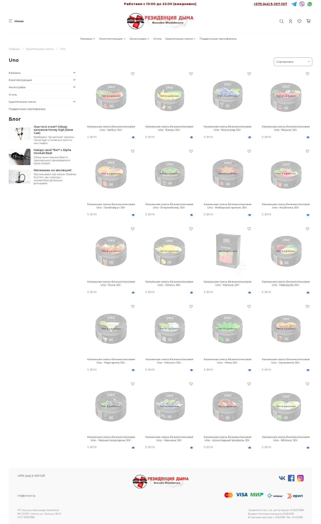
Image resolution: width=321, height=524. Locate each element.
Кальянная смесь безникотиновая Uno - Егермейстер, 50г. (169, 206)
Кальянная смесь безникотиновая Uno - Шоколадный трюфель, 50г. (227, 438)
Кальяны (88, 38)
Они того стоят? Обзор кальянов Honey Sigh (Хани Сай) (53, 130)
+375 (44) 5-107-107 (270, 4)
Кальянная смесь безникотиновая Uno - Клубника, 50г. (286, 206)
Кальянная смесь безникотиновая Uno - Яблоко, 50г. (286, 438)
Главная (14, 48)
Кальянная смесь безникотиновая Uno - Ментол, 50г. (169, 361)
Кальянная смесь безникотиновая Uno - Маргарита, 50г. (111, 361)
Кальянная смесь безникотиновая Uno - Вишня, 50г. (286, 128)
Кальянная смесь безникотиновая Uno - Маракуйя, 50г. (286, 283)
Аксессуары (140, 38)
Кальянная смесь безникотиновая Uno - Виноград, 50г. (227, 128)
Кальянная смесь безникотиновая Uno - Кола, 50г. (111, 283)
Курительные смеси (180, 38)
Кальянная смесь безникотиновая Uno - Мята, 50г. (227, 361)
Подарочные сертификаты (218, 38)
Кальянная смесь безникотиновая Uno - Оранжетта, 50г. (286, 361)
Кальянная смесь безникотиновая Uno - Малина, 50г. (227, 283)
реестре (267, 517)
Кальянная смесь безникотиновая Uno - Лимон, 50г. (169, 283)
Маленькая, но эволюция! (52, 170)
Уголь (157, 38)
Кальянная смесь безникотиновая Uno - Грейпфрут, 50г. (111, 206)
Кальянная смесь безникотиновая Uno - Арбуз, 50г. (111, 128)
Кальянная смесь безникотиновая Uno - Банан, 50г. (169, 128)
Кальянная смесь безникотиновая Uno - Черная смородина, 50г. (111, 438)
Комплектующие (112, 38)
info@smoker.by (26, 495)
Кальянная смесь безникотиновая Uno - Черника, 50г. (169, 438)
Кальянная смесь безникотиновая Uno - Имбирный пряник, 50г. (227, 206)
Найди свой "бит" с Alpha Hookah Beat (52, 151)
